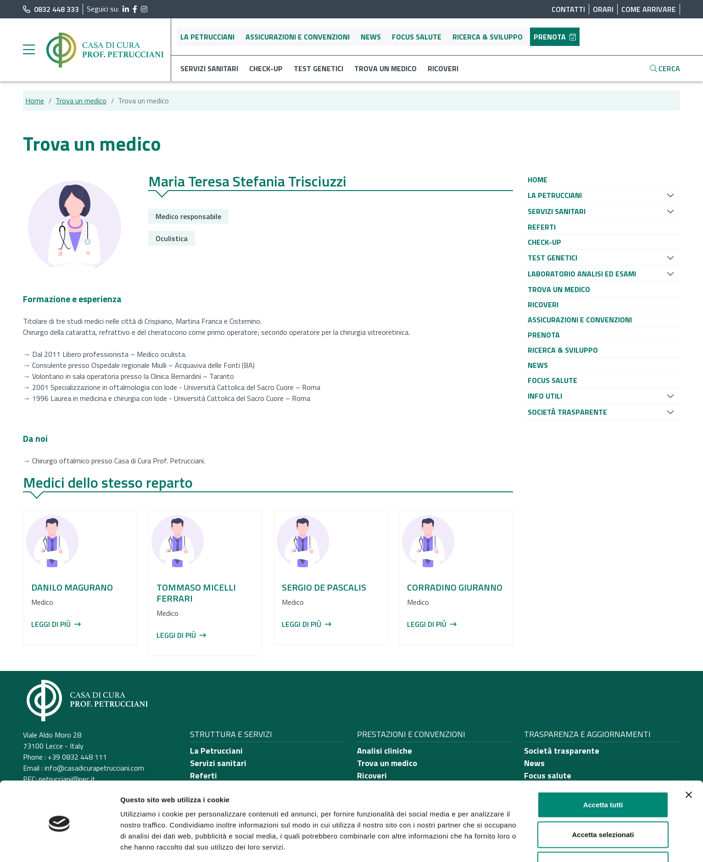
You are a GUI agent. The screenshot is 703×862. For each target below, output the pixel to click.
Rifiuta (603, 832)
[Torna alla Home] (105, 49)
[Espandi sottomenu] (670, 195)
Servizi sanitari (209, 68)
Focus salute (416, 36)
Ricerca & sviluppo (487, 36)
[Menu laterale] (29, 50)
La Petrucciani (207, 36)
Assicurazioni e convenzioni (297, 36)
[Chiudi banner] (689, 762)
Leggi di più (56, 624)
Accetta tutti (603, 772)
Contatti (568, 9)
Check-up (266, 68)
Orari (603, 9)
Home (34, 100)
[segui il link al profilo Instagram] (144, 9)
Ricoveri (443, 68)
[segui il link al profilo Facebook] (135, 9)
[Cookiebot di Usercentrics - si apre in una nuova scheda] (59, 844)
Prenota (555, 36)
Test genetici (318, 68)
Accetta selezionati (603, 802)
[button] (537, 179)
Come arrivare (648, 9)
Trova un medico (385, 68)
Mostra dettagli (483, 844)
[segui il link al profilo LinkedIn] (126, 9)
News (371, 36)
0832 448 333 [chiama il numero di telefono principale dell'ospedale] (51, 9)
